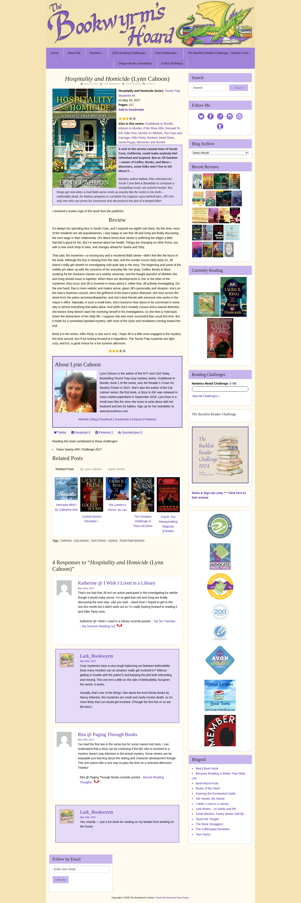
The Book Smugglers (209, 824)
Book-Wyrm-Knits (207, 783)
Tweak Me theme (164, 897)
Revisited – (91, 519)
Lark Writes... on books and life (216, 809)
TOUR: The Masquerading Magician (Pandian (168, 524)
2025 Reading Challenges (129, 53)
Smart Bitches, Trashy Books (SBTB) (220, 814)
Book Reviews (133, 83)
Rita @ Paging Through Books (107, 734)
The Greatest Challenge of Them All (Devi (142, 521)
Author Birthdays (172, 63)
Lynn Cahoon (98, 540)
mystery (112, 540)
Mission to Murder (130, 128)
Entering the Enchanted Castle (216, 793)
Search (238, 87)
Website (83, 419)
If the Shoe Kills (153, 128)
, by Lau (117, 507)
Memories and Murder (151, 142)
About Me (74, 53)
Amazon (136, 419)
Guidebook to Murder (159, 123)
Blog (94, 419)
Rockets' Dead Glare (160, 137)
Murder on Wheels (150, 133)
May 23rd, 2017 (86, 588)
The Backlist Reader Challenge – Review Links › (219, 53)
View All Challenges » (206, 396)
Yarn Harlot (203, 834)
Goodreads (122, 419)
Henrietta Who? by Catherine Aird (66, 507)
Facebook (105, 419)
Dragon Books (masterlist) (135, 63)
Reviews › (96, 53)
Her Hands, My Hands (210, 798)
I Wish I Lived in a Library (212, 804)
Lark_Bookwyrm (112, 83)
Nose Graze (182, 897)
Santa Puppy (127, 142)
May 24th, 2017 (88, 661)
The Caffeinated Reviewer (213, 829)
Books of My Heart (208, 788)
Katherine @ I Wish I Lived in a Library (117, 583)
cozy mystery (81, 540)
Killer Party (138, 137)
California (66, 540)
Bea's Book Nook (207, 768)
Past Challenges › (166, 53)
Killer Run (130, 133)
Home (55, 53)
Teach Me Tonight (207, 819)
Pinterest (150, 419)
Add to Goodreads (131, 109)
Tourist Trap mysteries (132, 540)
